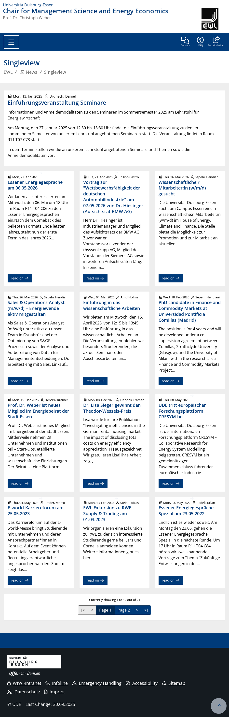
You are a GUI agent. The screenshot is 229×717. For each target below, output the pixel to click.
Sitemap (174, 683)
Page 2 (124, 610)
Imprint (54, 692)
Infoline (56, 683)
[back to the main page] (214, 19)
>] (146, 610)
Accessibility (142, 683)
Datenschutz (23, 692)
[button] (215, 42)
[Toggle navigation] (11, 42)
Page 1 (105, 610)
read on (20, 278)
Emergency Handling (96, 683)
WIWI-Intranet (24, 683)
